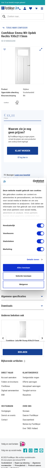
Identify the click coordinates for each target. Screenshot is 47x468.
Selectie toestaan (23, 276)
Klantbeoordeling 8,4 (7, 2)
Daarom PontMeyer (30, 415)
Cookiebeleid (6, 463)
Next (42, 338)
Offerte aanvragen (30, 382)
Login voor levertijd (22, 175)
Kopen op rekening (22, 463)
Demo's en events (8, 415)
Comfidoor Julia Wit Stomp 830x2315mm (22, 340)
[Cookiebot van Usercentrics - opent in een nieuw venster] (33, 181)
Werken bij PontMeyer (31, 424)
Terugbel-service (29, 390)
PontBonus (5, 386)
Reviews (26, 411)
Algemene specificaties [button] (13, 296)
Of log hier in (23, 157)
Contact (4, 420)
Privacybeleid (20, 465)
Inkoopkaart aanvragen (31, 386)
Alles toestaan (23, 268)
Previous (3, 338)
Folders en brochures (9, 382)
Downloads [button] (6, 305)
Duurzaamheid (28, 420)
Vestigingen (6, 411)
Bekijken (22, 352)
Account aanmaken (8, 377)
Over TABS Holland (30, 428)
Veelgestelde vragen (31, 377)
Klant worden (22, 150)
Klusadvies (27, 395)
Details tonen (33, 259)
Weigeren (23, 284)
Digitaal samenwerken (10, 390)
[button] (42, 8)
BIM (2, 395)
